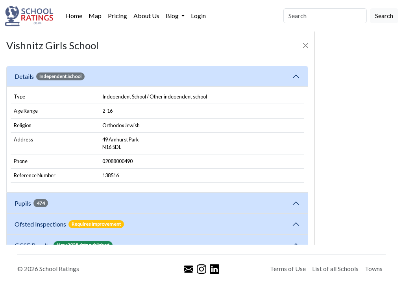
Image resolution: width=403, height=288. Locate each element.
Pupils (31, 203)
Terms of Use (288, 268)
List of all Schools (335, 268)
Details (50, 76)
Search (384, 15)
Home (73, 15)
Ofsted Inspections (69, 224)
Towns (374, 268)
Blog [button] (173, 15)
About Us (146, 15)
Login (198, 15)
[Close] (305, 45)
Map (95, 15)
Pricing (117, 15)
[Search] (325, 15)
